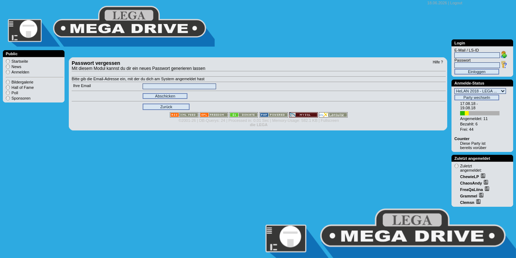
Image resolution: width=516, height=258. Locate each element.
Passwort (462, 60)
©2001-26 (187, 120)
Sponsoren (20, 98)
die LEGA (259, 125)
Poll (14, 93)
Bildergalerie (22, 82)
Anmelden (20, 72)
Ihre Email (82, 85)
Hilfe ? (438, 62)
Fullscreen (330, 120)
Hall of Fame (22, 87)
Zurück (166, 107)
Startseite (19, 61)
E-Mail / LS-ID (466, 50)
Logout (456, 3)
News (16, 66)
